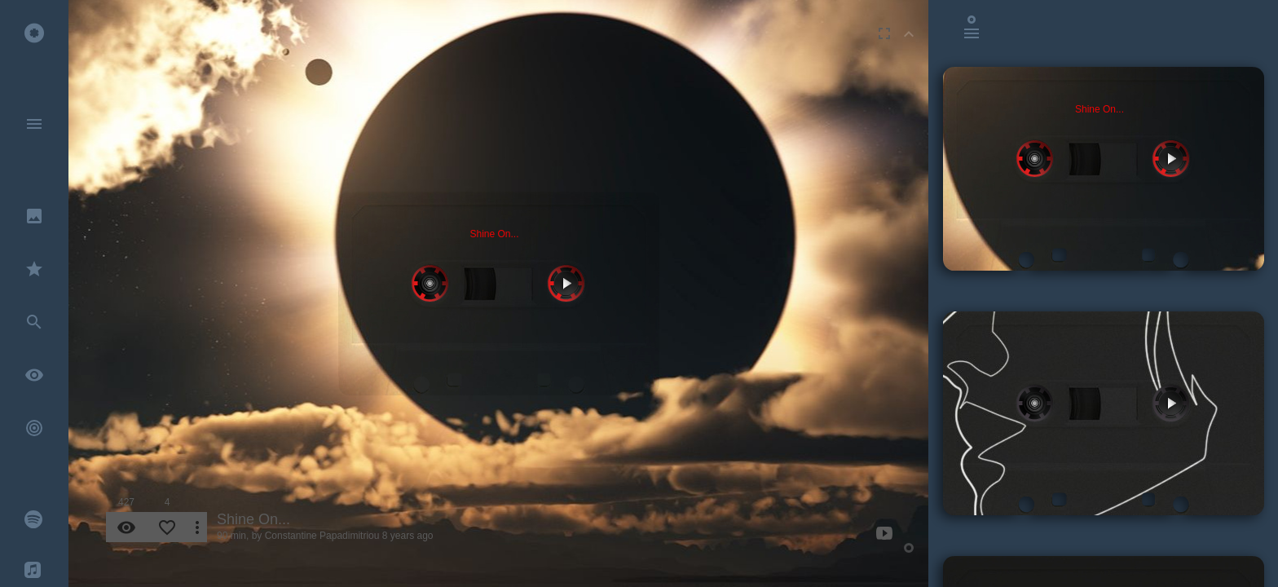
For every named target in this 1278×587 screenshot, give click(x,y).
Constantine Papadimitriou (322, 535)
